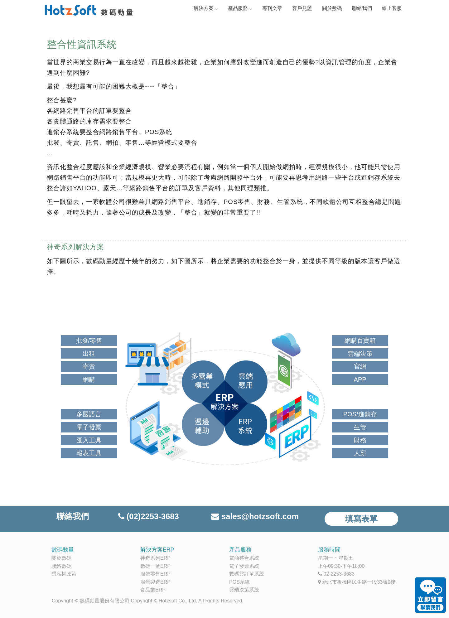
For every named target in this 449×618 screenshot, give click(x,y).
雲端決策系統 (244, 589)
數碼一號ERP (155, 566)
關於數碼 (332, 8)
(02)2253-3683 (153, 516)
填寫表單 (361, 518)
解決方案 (204, 8)
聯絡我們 (362, 8)
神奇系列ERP (155, 558)
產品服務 (238, 8)
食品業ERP (153, 589)
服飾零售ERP (155, 574)
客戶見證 (302, 8)
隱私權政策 (63, 574)
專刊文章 (272, 8)
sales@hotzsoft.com (260, 516)
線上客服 (392, 8)
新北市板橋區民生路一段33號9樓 (358, 582)
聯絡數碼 (61, 566)
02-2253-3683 (339, 574)
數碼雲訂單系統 (246, 574)
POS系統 (239, 582)
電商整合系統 (244, 558)
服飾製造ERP (155, 582)
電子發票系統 (244, 566)
